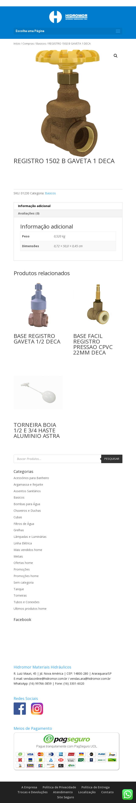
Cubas (18, 517)
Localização (87, 792)
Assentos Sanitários (27, 491)
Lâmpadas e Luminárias (30, 537)
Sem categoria (24, 582)
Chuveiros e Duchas (27, 511)
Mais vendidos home (28, 550)
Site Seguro (65, 797)
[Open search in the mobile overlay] (68, 459)
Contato (107, 792)
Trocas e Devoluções (32, 792)
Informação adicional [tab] (34, 206)
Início (17, 43)
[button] (115, 56)
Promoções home (26, 576)
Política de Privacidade (59, 787)
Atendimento (63, 792)
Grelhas (19, 530)
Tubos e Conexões (26, 602)
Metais (18, 556)
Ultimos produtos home (30, 609)
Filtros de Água (24, 524)
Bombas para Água (27, 504)
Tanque (19, 589)
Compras (28, 43)
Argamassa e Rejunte (28, 484)
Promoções (22, 569)
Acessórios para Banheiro (31, 478)
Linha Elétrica (23, 543)
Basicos (41, 43)
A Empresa (29, 787)
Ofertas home (23, 563)
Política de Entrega (95, 787)
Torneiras (20, 595)
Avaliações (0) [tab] (28, 213)
